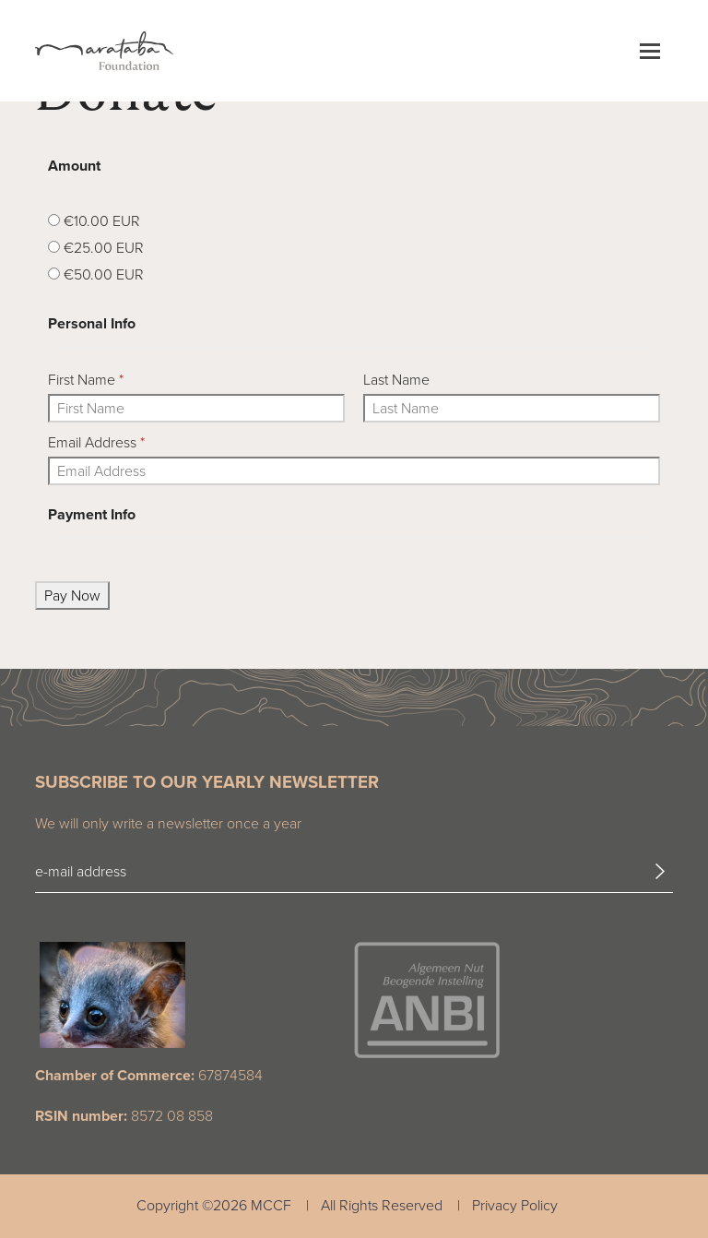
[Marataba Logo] (104, 50)
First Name (86, 379)
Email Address (96, 442)
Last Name (396, 379)
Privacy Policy (515, 1205)
